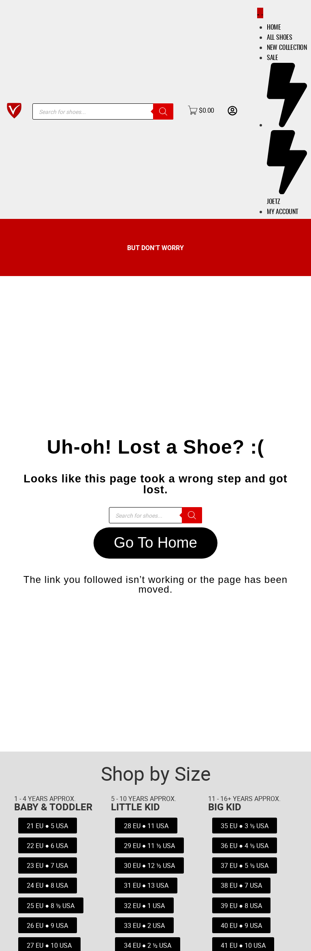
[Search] (163, 111)
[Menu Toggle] (258, 13)
